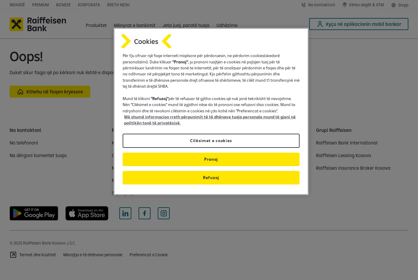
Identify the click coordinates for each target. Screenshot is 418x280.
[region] (211, 111)
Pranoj (211, 159)
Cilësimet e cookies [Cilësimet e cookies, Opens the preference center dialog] (211, 140)
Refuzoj (211, 177)
